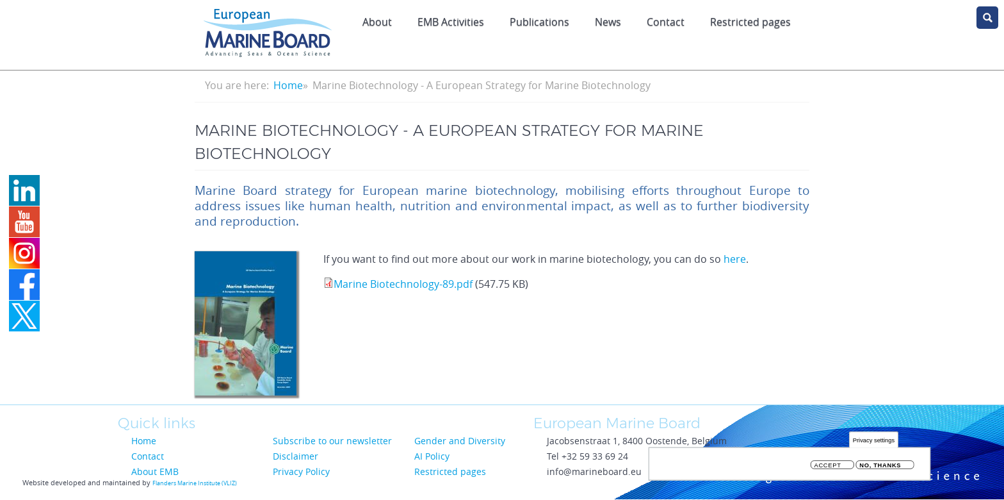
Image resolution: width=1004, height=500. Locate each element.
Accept (827, 467)
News (608, 22)
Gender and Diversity (459, 441)
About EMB (155, 471)
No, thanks (880, 467)
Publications (539, 22)
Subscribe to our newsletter (332, 441)
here (735, 259)
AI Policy (431, 456)
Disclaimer (295, 456)
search (987, 17)
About (377, 22)
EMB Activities (450, 22)
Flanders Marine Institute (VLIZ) (194, 483)
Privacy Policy (301, 471)
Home (288, 85)
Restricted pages (750, 22)
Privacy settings (874, 442)
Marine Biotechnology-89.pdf (403, 284)
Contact (665, 22)
